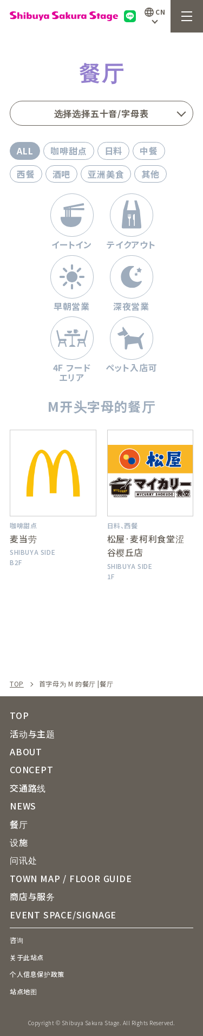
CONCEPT (32, 769)
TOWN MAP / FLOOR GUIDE (71, 878)
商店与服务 (32, 896)
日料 (113, 150)
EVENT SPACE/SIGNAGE (63, 914)
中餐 (149, 150)
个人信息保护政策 (37, 974)
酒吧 (62, 173)
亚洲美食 (106, 173)
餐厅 (19, 824)
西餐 (26, 173)
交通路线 (28, 787)
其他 (150, 173)
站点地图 (23, 991)
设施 (19, 842)
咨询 (16, 939)
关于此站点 (27, 957)
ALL (25, 150)
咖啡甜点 (68, 150)
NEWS (23, 805)
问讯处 (23, 859)
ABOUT (26, 751)
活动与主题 (32, 733)
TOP (17, 684)
